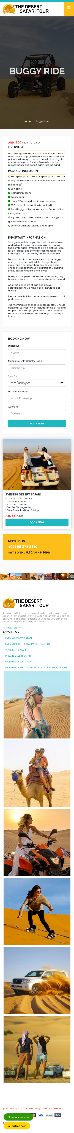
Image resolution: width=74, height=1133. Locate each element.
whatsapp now (18, 1117)
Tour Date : (14, 376)
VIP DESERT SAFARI (15, 650)
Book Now (37, 522)
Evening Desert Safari (23, 494)
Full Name (13, 346)
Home (27, 121)
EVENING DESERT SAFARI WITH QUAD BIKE (27, 644)
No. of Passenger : (18, 391)
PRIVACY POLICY (12, 628)
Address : (13, 406)
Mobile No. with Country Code (25, 361)
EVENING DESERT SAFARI (18, 638)
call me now (17, 1126)
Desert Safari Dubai (52, 1108)
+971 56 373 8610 (22, 546)
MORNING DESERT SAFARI (19, 661)
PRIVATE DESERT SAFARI (18, 655)
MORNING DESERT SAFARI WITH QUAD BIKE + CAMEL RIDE (36, 667)
